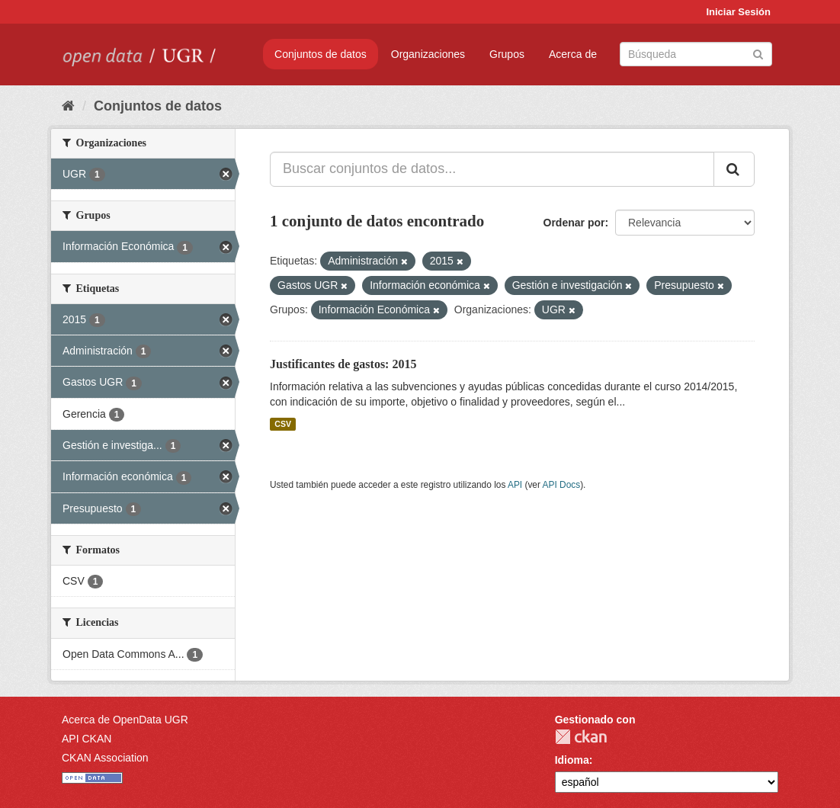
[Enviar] (758, 52)
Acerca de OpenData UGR (125, 719)
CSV (282, 423)
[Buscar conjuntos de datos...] (492, 169)
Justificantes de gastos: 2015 (343, 364)
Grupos (506, 54)
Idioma (572, 760)
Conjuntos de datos (320, 54)
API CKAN (86, 739)
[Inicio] (68, 106)
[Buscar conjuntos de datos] (696, 54)
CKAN (581, 737)
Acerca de (573, 54)
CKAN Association (105, 758)
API (515, 484)
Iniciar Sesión (738, 12)
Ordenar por (574, 222)
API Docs (562, 484)
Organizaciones (428, 54)
